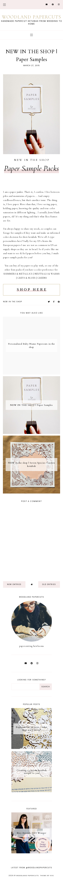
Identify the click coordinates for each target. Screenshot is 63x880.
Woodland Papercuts (31, 17)
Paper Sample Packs (31, 168)
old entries (49, 584)
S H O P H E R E (31, 289)
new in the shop (12, 301)
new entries (14, 584)
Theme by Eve (47, 876)
